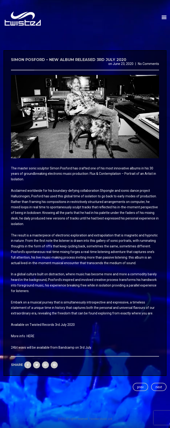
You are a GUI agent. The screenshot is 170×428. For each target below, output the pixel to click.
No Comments (148, 64)
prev (140, 387)
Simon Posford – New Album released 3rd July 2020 (68, 59)
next (159, 387)
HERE (30, 336)
